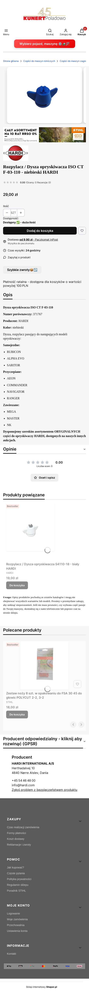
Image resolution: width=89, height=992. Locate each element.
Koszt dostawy (15, 838)
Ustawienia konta (17, 930)
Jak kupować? (15, 867)
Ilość (6, 206)
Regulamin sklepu (17, 884)
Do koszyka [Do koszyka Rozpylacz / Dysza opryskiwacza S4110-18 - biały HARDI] (17, 585)
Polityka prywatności (19, 879)
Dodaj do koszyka (40, 231)
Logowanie (13, 913)
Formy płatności (16, 833)
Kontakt (11, 953)
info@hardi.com (23, 785)
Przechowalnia (15, 925)
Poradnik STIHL (16, 890)
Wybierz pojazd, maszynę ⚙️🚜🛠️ (44, 44)
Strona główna (11, 61)
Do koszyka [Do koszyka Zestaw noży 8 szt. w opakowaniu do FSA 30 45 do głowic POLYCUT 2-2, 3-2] (17, 714)
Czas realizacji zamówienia (23, 827)
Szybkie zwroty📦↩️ (22, 270)
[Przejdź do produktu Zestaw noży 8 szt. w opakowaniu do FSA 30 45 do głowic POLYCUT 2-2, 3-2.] (44, 665)
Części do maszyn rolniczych (39, 61)
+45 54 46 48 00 (23, 780)
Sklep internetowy (41, 986)
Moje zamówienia (17, 919)
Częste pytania (16, 873)
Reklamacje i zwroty (19, 844)
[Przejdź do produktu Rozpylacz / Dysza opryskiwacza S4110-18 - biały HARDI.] (44, 532)
